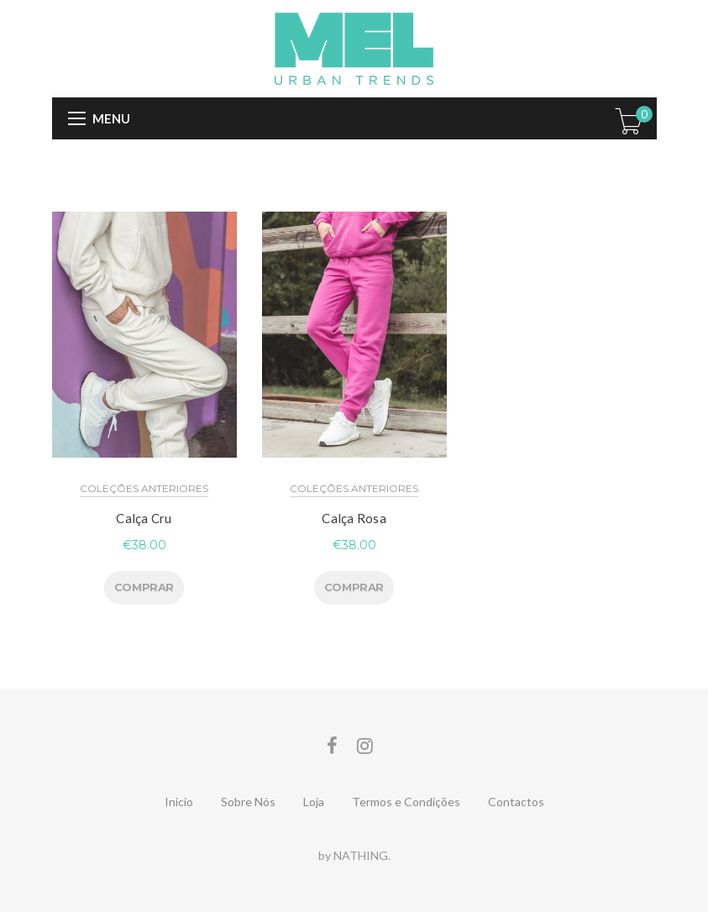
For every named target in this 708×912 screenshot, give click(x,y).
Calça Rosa (354, 518)
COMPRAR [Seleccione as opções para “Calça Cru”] (144, 587)
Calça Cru (143, 518)
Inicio (179, 801)
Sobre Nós (248, 801)
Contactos (516, 801)
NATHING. (362, 855)
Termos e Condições (406, 801)
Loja (313, 801)
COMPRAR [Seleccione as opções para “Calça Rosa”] (354, 587)
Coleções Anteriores (144, 488)
